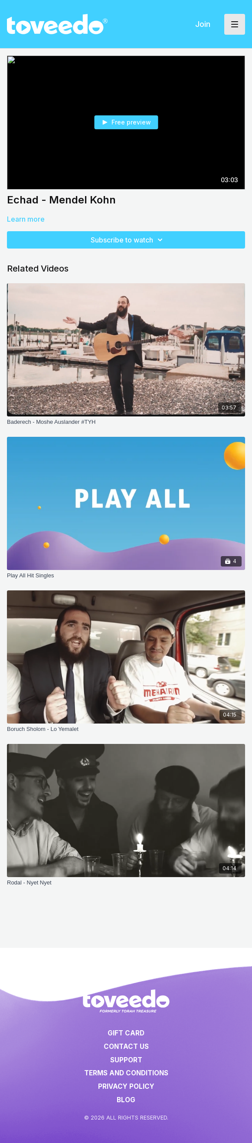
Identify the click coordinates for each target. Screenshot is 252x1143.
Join (202, 24)
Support (126, 1060)
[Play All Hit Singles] (126, 575)
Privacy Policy (126, 1086)
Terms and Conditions (126, 1073)
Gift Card (126, 1033)
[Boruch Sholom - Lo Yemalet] (126, 729)
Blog (126, 1100)
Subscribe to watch (128, 240)
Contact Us (126, 1046)
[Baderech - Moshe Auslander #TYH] (126, 422)
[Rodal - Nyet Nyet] (126, 882)
